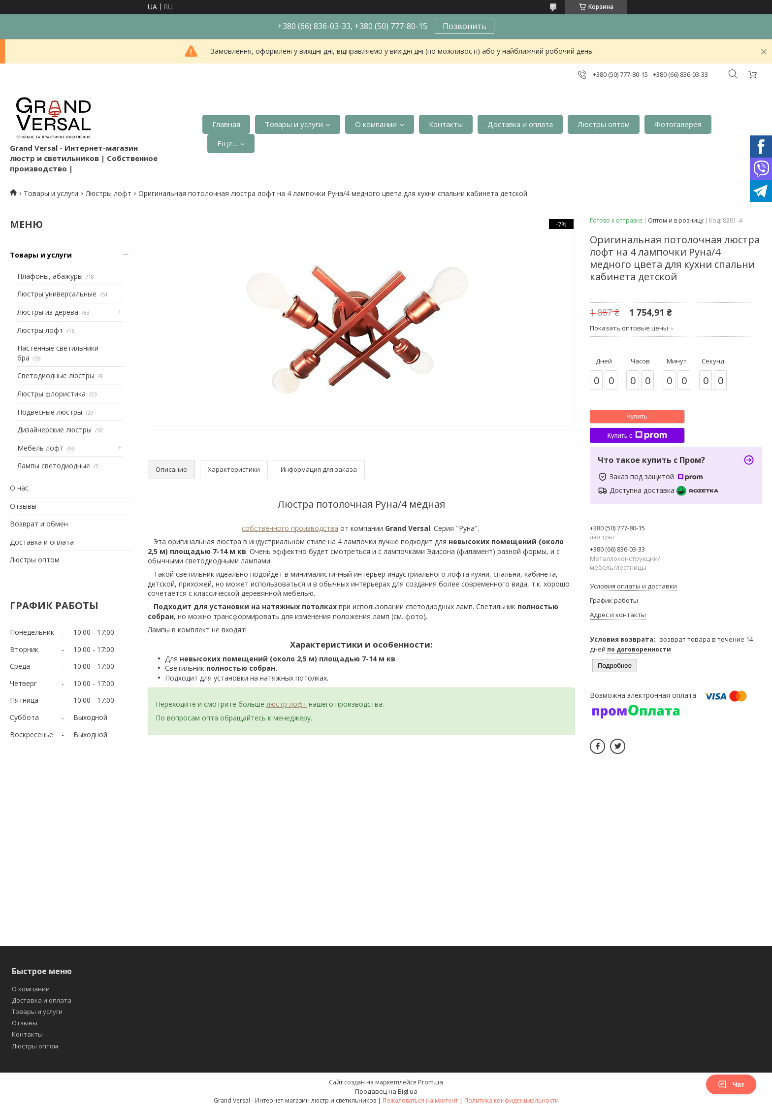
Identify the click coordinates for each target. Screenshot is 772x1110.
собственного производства (290, 528)
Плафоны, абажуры (50, 276)
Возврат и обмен (39, 523)
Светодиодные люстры (56, 375)
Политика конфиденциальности (511, 1100)
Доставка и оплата (520, 124)
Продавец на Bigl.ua (386, 1091)
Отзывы (23, 506)
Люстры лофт (108, 193)
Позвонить (464, 26)
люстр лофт (286, 704)
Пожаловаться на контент (420, 1100)
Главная (226, 124)
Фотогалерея (678, 124)
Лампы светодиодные (53, 465)
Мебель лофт (40, 448)
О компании (376, 124)
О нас (19, 487)
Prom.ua (430, 1081)
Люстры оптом (604, 124)
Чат (731, 1084)
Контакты (446, 124)
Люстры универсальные (56, 293)
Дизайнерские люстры (54, 429)
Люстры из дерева (47, 312)
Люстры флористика (51, 393)
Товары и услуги (294, 124)
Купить (637, 416)
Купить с (637, 435)
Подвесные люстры (49, 412)
